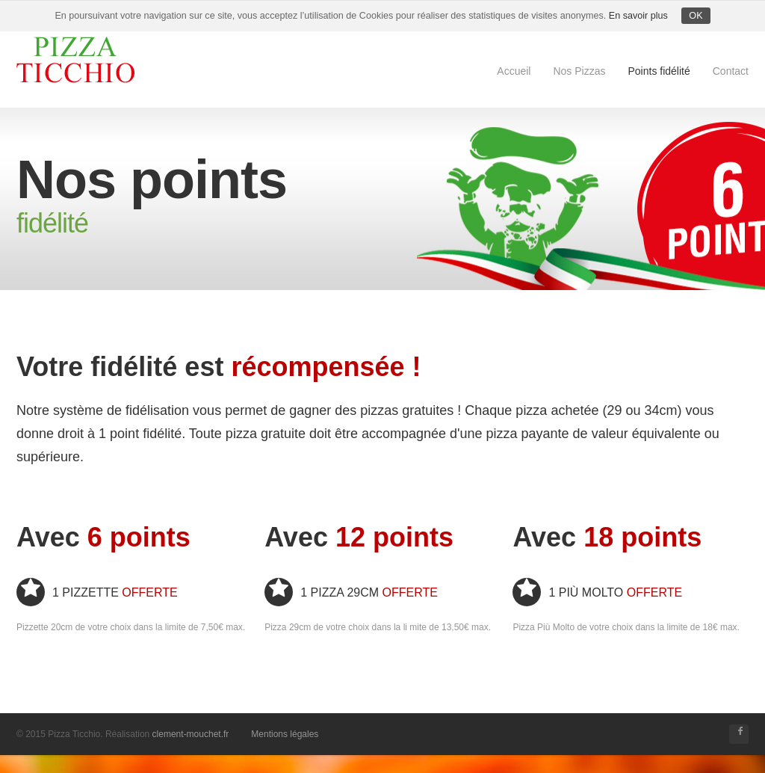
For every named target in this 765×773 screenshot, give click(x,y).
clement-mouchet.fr (190, 734)
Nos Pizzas (579, 71)
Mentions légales (284, 734)
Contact (731, 71)
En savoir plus (638, 15)
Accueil (513, 71)
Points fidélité (659, 71)
